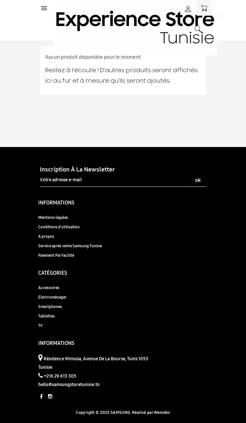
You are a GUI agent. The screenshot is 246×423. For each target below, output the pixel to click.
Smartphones (50, 306)
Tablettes (46, 316)
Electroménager (52, 297)
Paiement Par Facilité (56, 255)
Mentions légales (53, 217)
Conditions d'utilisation (59, 227)
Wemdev (162, 412)
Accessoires (48, 287)
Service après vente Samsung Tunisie (70, 246)
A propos (46, 236)
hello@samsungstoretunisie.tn (69, 384)
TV (40, 325)
